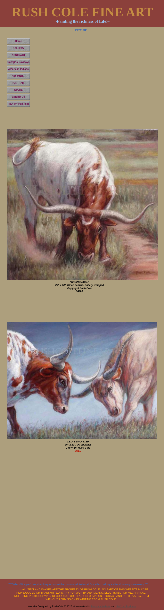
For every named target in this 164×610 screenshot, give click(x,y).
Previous (81, 30)
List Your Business (126, 606)
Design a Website (100, 606)
